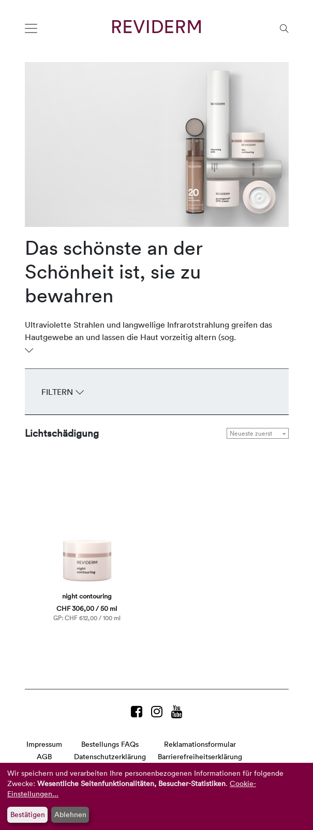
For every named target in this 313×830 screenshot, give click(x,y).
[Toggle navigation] (31, 28)
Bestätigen (27, 814)
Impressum (44, 744)
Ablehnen (70, 814)
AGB (44, 756)
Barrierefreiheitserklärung (200, 756)
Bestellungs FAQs (110, 744)
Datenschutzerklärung (110, 756)
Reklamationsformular (200, 744)
